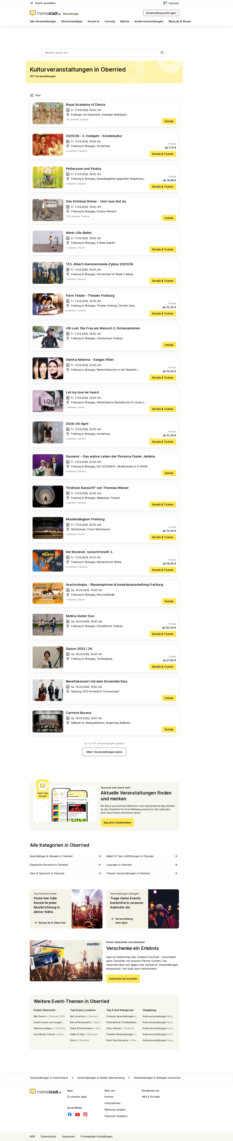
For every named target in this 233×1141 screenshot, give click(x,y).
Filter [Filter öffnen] (35, 95)
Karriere (109, 1096)
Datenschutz (48, 1136)
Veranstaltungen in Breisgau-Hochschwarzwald (158, 1078)
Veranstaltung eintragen (121, 920)
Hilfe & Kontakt (151, 1096)
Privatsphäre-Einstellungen (96, 1136)
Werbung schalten (115, 1109)
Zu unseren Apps (77, 1096)
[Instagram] (85, 1114)
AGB (32, 1136)
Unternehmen (112, 1103)
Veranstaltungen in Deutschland (49, 1077)
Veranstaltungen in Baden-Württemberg (98, 1078)
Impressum (68, 1136)
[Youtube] (77, 1114)
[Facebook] (69, 1114)
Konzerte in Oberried (50, 923)
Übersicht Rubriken (115, 1116)
